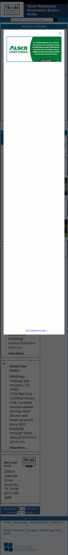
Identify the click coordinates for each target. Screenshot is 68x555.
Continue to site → (37, 330)
